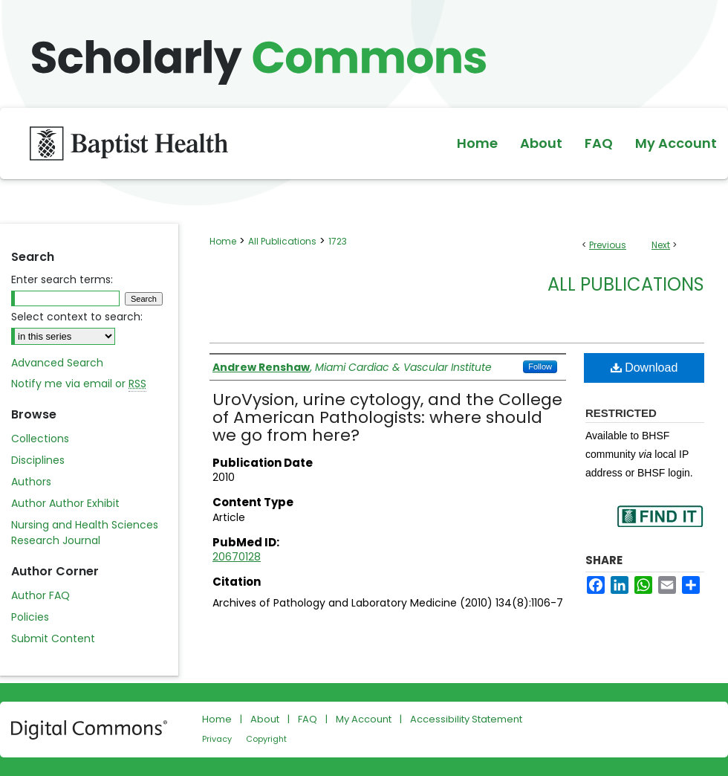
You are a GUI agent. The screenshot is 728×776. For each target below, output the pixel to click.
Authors (31, 481)
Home (222, 241)
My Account (363, 719)
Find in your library (659, 526)
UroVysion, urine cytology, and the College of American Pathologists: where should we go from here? (387, 417)
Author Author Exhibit (65, 503)
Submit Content (53, 638)
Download (644, 367)
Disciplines (38, 460)
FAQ (307, 719)
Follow (540, 366)
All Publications (282, 241)
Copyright (266, 739)
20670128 (236, 556)
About (264, 719)
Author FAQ (40, 595)
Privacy (217, 739)
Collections (40, 438)
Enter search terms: (62, 279)
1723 (337, 241)
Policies (30, 617)
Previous (607, 245)
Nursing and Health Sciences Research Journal (84, 532)
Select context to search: (77, 316)
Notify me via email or (78, 384)
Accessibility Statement (466, 719)
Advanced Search (57, 362)
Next (660, 245)
